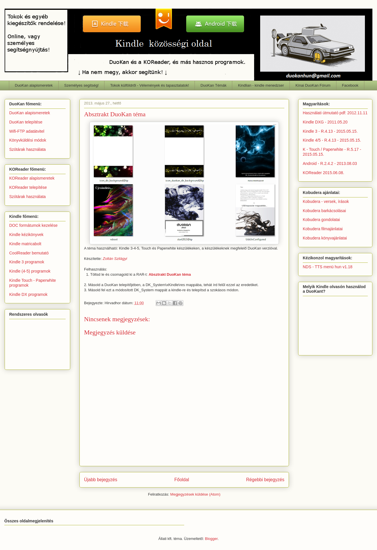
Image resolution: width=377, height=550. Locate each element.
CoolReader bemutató (29, 253)
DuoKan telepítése (25, 122)
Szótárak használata (27, 149)
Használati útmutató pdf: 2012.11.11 (335, 113)
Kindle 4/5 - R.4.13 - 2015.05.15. (332, 140)
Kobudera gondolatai (321, 219)
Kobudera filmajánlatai (323, 229)
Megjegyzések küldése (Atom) (195, 494)
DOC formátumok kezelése (33, 225)
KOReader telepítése (28, 187)
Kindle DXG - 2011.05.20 (325, 122)
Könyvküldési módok (27, 140)
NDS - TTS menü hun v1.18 (327, 266)
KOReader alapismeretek (31, 178)
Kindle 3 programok (26, 262)
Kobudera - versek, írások (326, 201)
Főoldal (181, 479)
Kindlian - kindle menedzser (261, 85)
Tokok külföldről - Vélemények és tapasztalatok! (149, 85)
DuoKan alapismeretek (34, 85)
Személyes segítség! (81, 85)
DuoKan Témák (213, 85)
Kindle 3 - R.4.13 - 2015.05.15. (330, 131)
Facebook (350, 85)
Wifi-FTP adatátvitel (26, 131)
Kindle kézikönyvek (26, 234)
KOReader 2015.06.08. (323, 172)
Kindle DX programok (28, 294)
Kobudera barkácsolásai (324, 210)
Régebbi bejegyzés (265, 479)
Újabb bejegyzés (100, 479)
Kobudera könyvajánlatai (325, 238)
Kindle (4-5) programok (29, 271)
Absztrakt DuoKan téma (169, 274)
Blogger (211, 538)
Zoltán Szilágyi (115, 258)
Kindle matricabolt (25, 243)
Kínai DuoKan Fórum (313, 85)
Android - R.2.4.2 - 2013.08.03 (330, 163)
